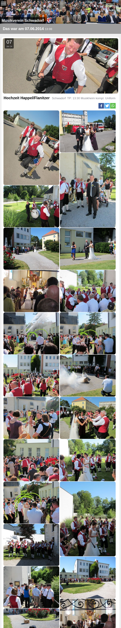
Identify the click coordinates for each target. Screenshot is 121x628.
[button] (101, 106)
